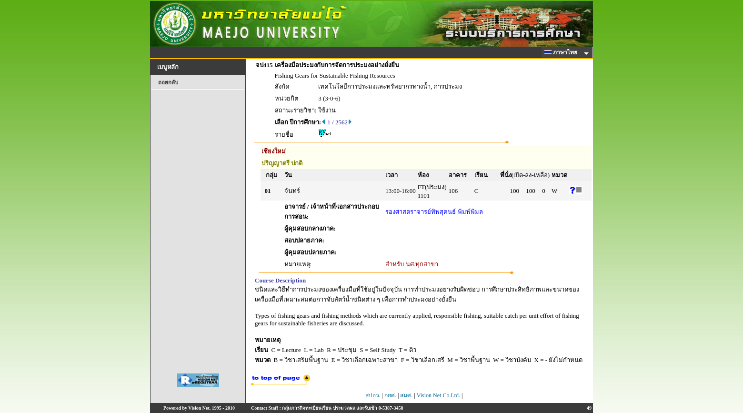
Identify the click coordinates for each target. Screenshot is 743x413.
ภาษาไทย (562, 52)
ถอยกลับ (168, 82)
